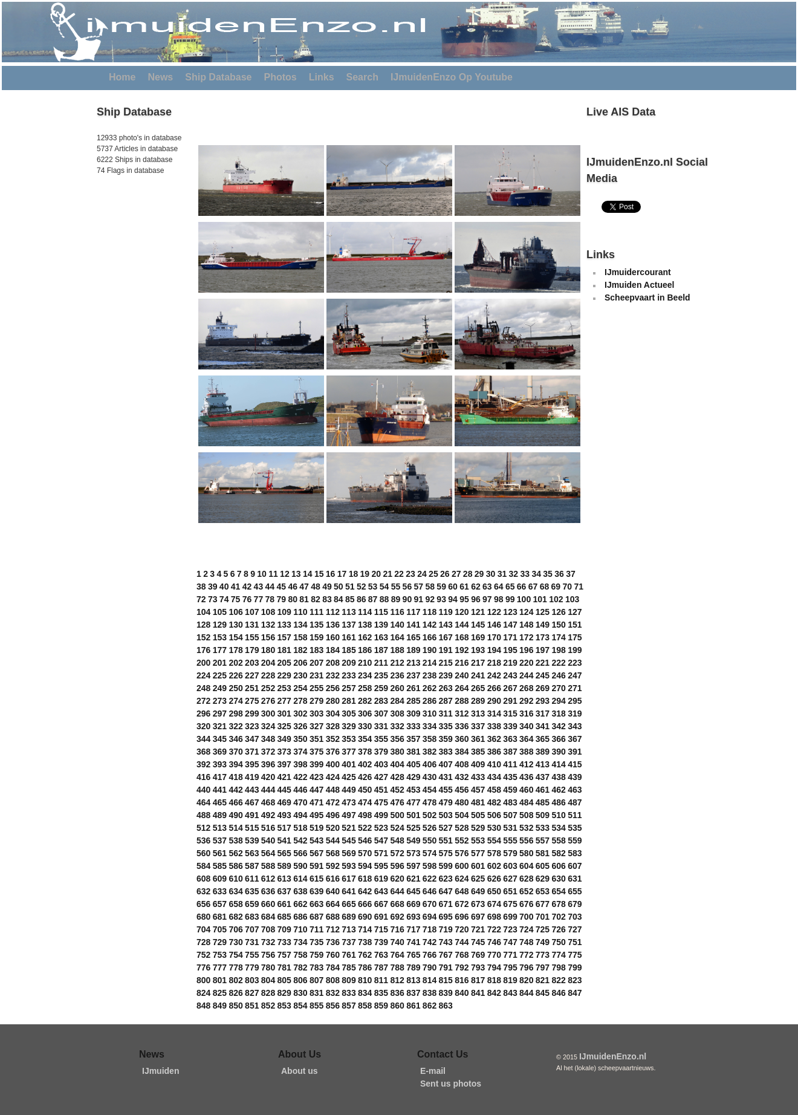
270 (558, 688)
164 (397, 637)
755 (252, 955)
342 (558, 726)
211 (381, 663)
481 (478, 802)
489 (220, 815)
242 (494, 675)
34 (536, 574)
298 (235, 713)
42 (247, 586)
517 (284, 828)
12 (285, 574)
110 (300, 612)
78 (270, 599)
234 (365, 675)
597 (413, 866)
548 (397, 840)
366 (558, 739)
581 (543, 853)
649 (478, 891)
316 (526, 713)
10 (262, 574)
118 (429, 612)
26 (445, 574)
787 (381, 967)
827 (252, 993)
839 (446, 993)
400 (333, 764)
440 (203, 790)
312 (462, 713)
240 (462, 675)
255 (316, 688)
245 (543, 675)
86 (361, 599)
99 (510, 599)
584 (203, 866)
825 (220, 993)
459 (510, 790)
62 (476, 586)
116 (397, 612)
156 (268, 637)
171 (510, 637)
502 (429, 815)
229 (284, 675)
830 (300, 993)
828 (268, 993)
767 (446, 955)
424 (333, 777)
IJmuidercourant (638, 272)
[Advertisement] (133, 259)
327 (316, 726)
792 (462, 967)
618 (365, 878)
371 (252, 751)
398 (300, 764)
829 (284, 993)
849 (220, 1005)
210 (365, 663)
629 (543, 878)
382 (429, 751)
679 (575, 904)
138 (365, 624)
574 (429, 853)
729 (220, 942)
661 (284, 904)
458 (494, 790)
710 (300, 929)
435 (510, 777)
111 (316, 612)
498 (365, 815)
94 (453, 599)
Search (362, 77)
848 (203, 1005)
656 (203, 904)
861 (413, 1005)
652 (526, 891)
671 (446, 904)
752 (203, 955)
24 (422, 574)
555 (510, 840)
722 (494, 929)
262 (429, 688)
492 (268, 815)
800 (203, 980)
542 (300, 840)
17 (342, 574)
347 (252, 739)
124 (526, 612)
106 (235, 612)
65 (510, 586)
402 (365, 764)
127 (575, 612)
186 (365, 650)
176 (203, 650)
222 (558, 663)
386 (494, 751)
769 (478, 955)
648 (462, 891)
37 (571, 574)
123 (510, 612)
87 (373, 599)
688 (333, 917)
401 (348, 764)
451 (381, 790)
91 (419, 599)
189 (413, 650)
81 (304, 599)
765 (413, 955)
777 (220, 967)
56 (407, 586)
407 (446, 764)
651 (510, 891)
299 (252, 713)
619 (381, 878)
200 (203, 663)
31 (502, 574)
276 (268, 701)
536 (203, 840)
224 (203, 675)
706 (235, 929)
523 (381, 828)
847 (575, 993)
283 (381, 701)
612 (268, 878)
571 (381, 853)
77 (259, 599)
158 (300, 637)
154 (235, 637)
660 (268, 904)
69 (556, 586)
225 (220, 675)
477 (413, 802)
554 (494, 840)
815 (446, 980)
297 (220, 713)
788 (397, 967)
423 (316, 777)
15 (319, 574)
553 (478, 840)
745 (478, 942)
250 (235, 688)
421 (284, 777)
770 (494, 955)
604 (526, 866)
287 (446, 701)
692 (397, 917)
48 (315, 586)
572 (397, 853)
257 (348, 688)
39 (213, 586)
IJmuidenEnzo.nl (612, 1056)
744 (462, 942)
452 (397, 790)
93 (441, 599)
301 (284, 713)
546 (365, 840)
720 (462, 929)
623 (446, 878)
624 (462, 878)
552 (462, 840)
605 (543, 866)
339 (510, 726)
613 (284, 878)
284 (397, 701)
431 (446, 777)
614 (300, 878)
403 (381, 764)
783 (316, 967)
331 (381, 726)
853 (284, 1005)
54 (384, 586)
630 (558, 878)
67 (533, 586)
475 (381, 802)
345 (220, 739)
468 (268, 802)
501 (413, 815)
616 (333, 878)
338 (494, 726)
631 (575, 878)
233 (348, 675)
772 (526, 955)
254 (300, 688)
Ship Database (218, 77)
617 (348, 878)
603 (510, 866)
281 (348, 701)
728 (203, 942)
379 (381, 751)
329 (348, 726)
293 (543, 701)
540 (268, 840)
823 (575, 980)
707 (252, 929)
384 (462, 751)
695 (446, 917)
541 (284, 840)
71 (578, 586)
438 (558, 777)
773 (543, 955)
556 (526, 840)
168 (462, 637)
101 (540, 599)
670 (429, 904)
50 (338, 586)
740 (397, 942)
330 (365, 726)
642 (365, 891)
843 (510, 993)
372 (268, 751)
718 (429, 929)
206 (300, 663)
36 (559, 574)
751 (575, 942)
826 (235, 993)
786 (365, 967)
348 (268, 739)
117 (413, 612)
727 (575, 929)
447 (316, 790)
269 (543, 688)
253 (284, 688)
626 (494, 878)
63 (487, 586)
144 (462, 624)
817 (478, 980)
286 (429, 701)
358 (429, 739)
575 (446, 853)
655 (575, 891)
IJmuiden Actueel (639, 285)
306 (365, 713)
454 (429, 790)
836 (397, 993)
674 (494, 904)
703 (575, 917)
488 (203, 815)
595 (381, 866)
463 (575, 790)
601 (478, 866)
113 (348, 612)
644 (397, 891)
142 (429, 624)
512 (203, 828)
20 (376, 574)
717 (413, 929)
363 (510, 739)
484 (526, 802)
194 (494, 650)
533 (543, 828)
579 (510, 853)
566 (300, 853)
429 (413, 777)
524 (397, 828)
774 (558, 955)
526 (429, 828)
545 (348, 840)
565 (284, 853)
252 (268, 688)
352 (333, 739)
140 (397, 624)
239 (446, 675)
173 (543, 637)
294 (558, 701)
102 (556, 599)
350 (300, 739)
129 (220, 624)
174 (558, 637)
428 (397, 777)
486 (558, 802)
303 (316, 713)
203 (252, 663)
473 (348, 802)
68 (545, 586)
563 (252, 853)
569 (348, 853)
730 (235, 942)
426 (365, 777)
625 (478, 878)
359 (446, 739)
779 (252, 967)
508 (526, 815)
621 (413, 878)
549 (413, 840)
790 (429, 967)
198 (558, 650)
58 (430, 586)
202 (235, 663)
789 (413, 967)
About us (299, 1071)
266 (494, 688)
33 (525, 574)
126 (558, 612)
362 (494, 739)
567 (316, 853)
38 (201, 586)
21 (387, 574)
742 (429, 942)
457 (478, 790)
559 (575, 840)
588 (268, 866)
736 (333, 942)
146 (494, 624)
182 (300, 650)
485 (543, 802)
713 (348, 929)
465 (220, 802)
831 (316, 993)
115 (381, 612)
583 (575, 853)
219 (510, 663)
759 (316, 955)
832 (333, 993)
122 (494, 612)
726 (558, 929)
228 (268, 675)
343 (575, 726)
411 (510, 764)
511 (575, 815)
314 (494, 713)
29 (479, 574)
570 (365, 853)
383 (446, 751)
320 (203, 726)
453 (413, 790)
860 (397, 1005)
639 (316, 891)
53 (373, 586)
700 (526, 917)
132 (268, 624)
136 (333, 624)
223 (575, 663)
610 (235, 878)
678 (558, 904)
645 (413, 891)
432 (462, 777)
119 (446, 612)
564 (268, 853)
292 (526, 701)
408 (462, 764)
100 (524, 599)
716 (397, 929)
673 (478, 904)
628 (526, 878)
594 (365, 866)
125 (543, 612)
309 (413, 713)
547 (381, 840)
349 (284, 739)
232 (333, 675)
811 (381, 980)
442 (235, 790)
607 (575, 866)
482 (494, 802)
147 (510, 624)
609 (220, 878)
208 (333, 663)
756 (268, 955)
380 (397, 751)
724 (526, 929)
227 (252, 675)
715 (381, 929)
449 (348, 790)
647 (446, 891)
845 (543, 993)
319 (575, 713)
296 (203, 713)
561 (220, 853)
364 (526, 739)
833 (348, 993)
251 (252, 688)
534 (558, 828)
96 (476, 599)
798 (558, 967)
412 (526, 764)
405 (413, 764)
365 (543, 739)
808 (333, 980)
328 (333, 726)
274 (235, 701)
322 (235, 726)
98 (499, 599)
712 (333, 929)
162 (365, 637)
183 (316, 650)
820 (526, 980)
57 (419, 586)
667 (381, 904)
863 (446, 1005)
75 (236, 599)
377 (348, 751)
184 (333, 650)
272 (203, 701)
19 (365, 574)
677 (543, 904)
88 (384, 599)
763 (381, 955)
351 (316, 739)
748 (526, 942)
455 (446, 790)
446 (300, 790)
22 (399, 574)
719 (446, 929)
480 (462, 802)
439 (575, 777)
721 (478, 929)
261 (413, 688)
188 (397, 650)
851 (252, 1005)
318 (558, 713)
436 (526, 777)
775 (575, 955)
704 (203, 929)
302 (300, 713)
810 (365, 980)
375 (316, 751)
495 (316, 815)
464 (203, 802)
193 (478, 650)
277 (284, 701)
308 (397, 713)
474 (365, 802)
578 (494, 853)
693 (413, 917)
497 (348, 815)
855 (316, 1005)
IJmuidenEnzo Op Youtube (452, 77)
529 (478, 828)
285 (413, 701)
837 (413, 993)
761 (348, 955)
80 (292, 599)
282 (365, 701)
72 (201, 599)
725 (543, 929)
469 (284, 802)
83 (327, 599)
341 (543, 726)
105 (220, 612)
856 (333, 1005)
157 (284, 637)
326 (300, 726)
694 (429, 917)
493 (284, 815)
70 (568, 586)
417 (220, 777)
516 (268, 828)
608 (203, 878)
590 (300, 866)
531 (510, 828)
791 (446, 967)
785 (348, 967)
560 (203, 853)
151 (575, 624)
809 (348, 980)
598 (429, 866)
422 (300, 777)
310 (429, 713)
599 (446, 866)
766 (429, 955)
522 (365, 828)
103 (572, 599)
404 (397, 764)
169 (478, 637)
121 (478, 612)
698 (494, 917)
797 (543, 967)
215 (446, 663)
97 (487, 599)
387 (510, 751)
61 (464, 586)
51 (350, 586)
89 (396, 599)
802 (235, 980)
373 (284, 751)
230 (300, 675)
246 (558, 675)
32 (514, 574)
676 (526, 904)
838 (429, 993)
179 (252, 650)
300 (268, 713)
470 (300, 802)
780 (268, 967)
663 (316, 904)
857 (348, 1005)
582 (558, 853)
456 (462, 790)
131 (252, 624)
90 (407, 599)
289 (478, 701)
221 (543, 663)
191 (446, 650)
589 (284, 866)
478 (429, 802)
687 (316, 917)
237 (413, 675)
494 (300, 815)
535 (575, 828)
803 (252, 980)
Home (122, 77)
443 (252, 790)
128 (203, 624)
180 (268, 650)
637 (284, 891)
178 (235, 650)
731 (252, 942)
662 (300, 904)
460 (526, 790)
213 (413, 663)
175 (575, 637)
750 (558, 942)
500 (397, 815)
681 (220, 917)
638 (300, 891)
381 (413, 751)
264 (462, 688)
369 (220, 751)
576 (462, 853)
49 (327, 586)
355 (381, 739)
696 (462, 917)
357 (413, 739)
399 (316, 764)
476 (397, 802)
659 (252, 904)
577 (478, 853)
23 (410, 574)
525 (413, 828)
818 (494, 980)
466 (235, 802)
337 (478, 726)
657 (220, 904)
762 (365, 955)
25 (433, 574)
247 (575, 675)
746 (494, 942)
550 (429, 840)
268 (526, 688)
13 (296, 574)
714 (365, 929)
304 (333, 713)
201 (220, 663)
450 (365, 790)
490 (235, 815)
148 (526, 624)
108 (268, 612)
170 (494, 637)
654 (558, 891)
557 (543, 840)
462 (558, 790)
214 (429, 663)
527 (446, 828)
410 (494, 764)
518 (300, 828)
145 (478, 624)
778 (235, 967)
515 (252, 828)
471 (316, 802)
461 (543, 790)
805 (284, 980)
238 (429, 675)
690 (365, 917)
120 (462, 612)
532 (526, 828)
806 (300, 980)
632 (203, 891)
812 (397, 980)
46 (292, 586)
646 (429, 891)
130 (235, 624)
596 (397, 866)
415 (575, 764)
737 (348, 942)
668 (397, 904)
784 (333, 967)
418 (235, 777)
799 (575, 967)
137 (348, 624)
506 (494, 815)
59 (441, 586)
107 (252, 612)
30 (491, 574)
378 (365, 751)
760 (333, 955)
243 (510, 675)
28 (468, 574)
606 (558, 866)
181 (284, 650)
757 (284, 955)
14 (308, 574)
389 (543, 751)
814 (429, 980)
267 (510, 688)
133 (284, 624)
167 (446, 637)
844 (526, 993)
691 (381, 917)
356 (397, 739)
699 (510, 917)
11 (273, 574)
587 (252, 866)
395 (252, 764)
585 (220, 866)
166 (429, 637)
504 (462, 815)
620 (397, 878)
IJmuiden (160, 1071)
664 (333, 904)
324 (268, 726)
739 (381, 942)
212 (397, 663)
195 (510, 650)
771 (510, 955)
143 (446, 624)
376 (333, 751)
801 (220, 980)
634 (235, 891)
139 (381, 624)
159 (316, 637)
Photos (280, 77)
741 (413, 942)
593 (348, 866)
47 (304, 586)
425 (348, 777)
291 (510, 701)
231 (316, 675)
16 (331, 574)
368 (203, 751)
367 (575, 739)
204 (268, 663)
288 (462, 701)
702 (558, 917)
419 (252, 777)
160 (333, 637)
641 (348, 891)
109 (284, 612)
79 (281, 599)
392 (203, 764)
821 (543, 980)
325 (284, 726)
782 (300, 967)
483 (510, 802)
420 (268, 777)
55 (396, 586)
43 (259, 586)
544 (333, 840)
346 (235, 739)
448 (333, 790)
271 (575, 688)
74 (224, 599)
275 (252, 701)
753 (220, 955)
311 (446, 713)
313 (478, 713)
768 (462, 955)
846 (558, 993)
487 (575, 802)
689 (348, 917)
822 (558, 980)
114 (365, 612)
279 (316, 701)
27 (456, 574)
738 (365, 942)
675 (510, 904)
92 (430, 599)
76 (247, 599)
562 (235, 853)
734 (300, 942)
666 (365, 904)
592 (333, 866)
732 (268, 942)
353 (348, 739)
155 (252, 637)
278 (300, 701)
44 (270, 586)
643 (381, 891)
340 (526, 726)
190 (429, 650)
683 (252, 917)
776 (203, 967)
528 (462, 828)
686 (300, 917)
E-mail (433, 1071)
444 (268, 790)
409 (478, 764)
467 (252, 802)
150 (558, 624)
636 (268, 891)
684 (268, 917)
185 (348, 650)
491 (252, 815)
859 (381, 1005)
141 (413, 624)
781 (284, 967)
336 (462, 726)
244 (526, 675)
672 (462, 904)
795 (510, 967)
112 (333, 612)
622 (429, 878)
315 (510, 713)
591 (316, 866)
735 (316, 942)
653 (543, 891)
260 (397, 688)
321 (220, 726)
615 (316, 878)
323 (252, 726)
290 (494, 701)
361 (478, 739)
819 (510, 980)
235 (381, 675)
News (160, 77)
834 (365, 993)
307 (381, 713)
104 (203, 612)
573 (413, 853)
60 (453, 586)
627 (510, 878)
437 (543, 777)
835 (381, 993)
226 (235, 675)
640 (333, 891)
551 (446, 840)
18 (353, 574)
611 (252, 878)
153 (220, 637)
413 (543, 764)
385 (478, 751)
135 (316, 624)
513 (220, 828)
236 (397, 675)
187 (381, 650)
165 (413, 637)
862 (429, 1005)
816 (462, 980)
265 (478, 688)
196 (526, 650)
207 (316, 663)
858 (365, 1005)
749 (543, 942)
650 (494, 891)
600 (462, 866)
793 (478, 967)
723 (510, 929)
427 (381, 777)
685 (284, 917)
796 (526, 967)
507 (510, 815)
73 (213, 599)
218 (494, 663)
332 (397, 726)
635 (252, 891)
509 (543, 815)
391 (575, 751)
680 (203, 917)
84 (338, 599)
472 (333, 802)
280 (333, 701)
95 (464, 599)
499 (381, 815)
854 (300, 1005)
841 (478, 993)
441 (220, 790)
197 (543, 650)
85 (350, 599)
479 (446, 802)
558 (558, 840)
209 (348, 663)
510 (558, 815)
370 (235, 751)
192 (462, 650)
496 (333, 815)
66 (522, 586)
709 (284, 929)
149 (543, 624)
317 (543, 713)
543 (316, 840)
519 (316, 828)
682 (235, 917)
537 (220, 840)
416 (203, 777)
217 (478, 663)
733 (284, 942)
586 (235, 866)
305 (348, 713)
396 (268, 764)
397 (284, 764)
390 (558, 751)
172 (526, 637)
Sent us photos (450, 1083)
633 (220, 891)
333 (413, 726)
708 (268, 929)
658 (235, 904)
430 (429, 777)
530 (494, 828)
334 (429, 726)
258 (365, 688)
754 (235, 955)
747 (510, 942)
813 (413, 980)
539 (252, 840)
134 (300, 624)
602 (494, 866)
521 (348, 828)
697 (478, 917)
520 (333, 828)
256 (333, 688)
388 (526, 751)
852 (268, 1005)
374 (300, 751)
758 (300, 955)
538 (235, 840)
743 (446, 942)
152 (203, 637)
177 (220, 650)
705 (220, 929)
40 (224, 586)
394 (235, 764)
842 (494, 993)
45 (281, 586)
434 (494, 777)
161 (348, 637)
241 (478, 675)
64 (499, 586)
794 (494, 967)
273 (220, 701)
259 (381, 688)
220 (526, 663)
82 (315, 599)
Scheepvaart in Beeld (647, 297)
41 (236, 586)
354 (365, 739)
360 (462, 739)
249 (220, 688)
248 (203, 688)
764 (397, 955)
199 (575, 650)
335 (446, 726)
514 (235, 828)
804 (268, 980)
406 (429, 764)
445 (284, 790)
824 (203, 993)
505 (478, 815)
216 (462, 663)
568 (333, 853)
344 (203, 739)
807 (316, 980)
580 (526, 853)
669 (413, 904)
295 (575, 701)
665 (348, 904)
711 (316, 929)
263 (446, 688)
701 (543, 917)
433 (478, 777)
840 (462, 993)
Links (321, 77)
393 (220, 764)
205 (284, 663)
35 (548, 574)
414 (558, 764)
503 (446, 815)
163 (381, 637)
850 (235, 1005)
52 (361, 586)
